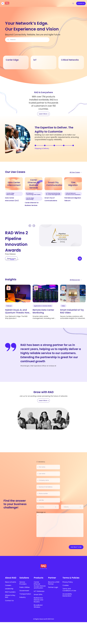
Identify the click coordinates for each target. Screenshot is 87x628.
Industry (22, 597)
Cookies (66, 585)
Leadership (9, 589)
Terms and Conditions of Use (69, 590)
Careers (8, 585)
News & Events (10, 582)
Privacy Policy (68, 582)
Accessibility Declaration (67, 595)
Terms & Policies (71, 577)
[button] (30, 225)
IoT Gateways (39, 591)
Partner (52, 577)
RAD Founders (10, 592)
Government (24, 591)
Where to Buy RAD (10, 596)
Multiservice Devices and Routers (38, 600)
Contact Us (9, 600)
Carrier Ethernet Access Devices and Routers (40, 585)
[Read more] (11, 258)
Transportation (25, 594)
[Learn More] (43, 400)
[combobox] (49, 507)
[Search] (8, 39)
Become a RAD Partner (53, 583)
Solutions (24, 577)
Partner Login (53, 587)
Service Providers (23, 583)
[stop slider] (80, 258)
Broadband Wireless (38, 606)
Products (38, 577)
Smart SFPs (38, 594)
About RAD (10, 577)
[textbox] (42, 507)
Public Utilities (24, 587)
